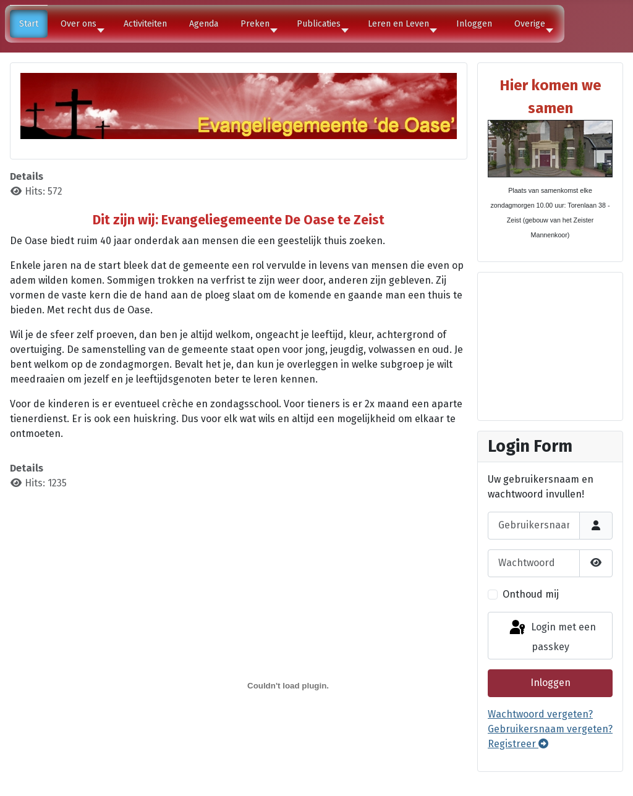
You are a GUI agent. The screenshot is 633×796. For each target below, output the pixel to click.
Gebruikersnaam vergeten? (550, 729)
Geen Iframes (550, 344)
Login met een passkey (552, 636)
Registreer (518, 744)
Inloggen (550, 682)
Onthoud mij (531, 594)
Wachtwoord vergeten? (540, 714)
